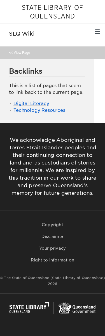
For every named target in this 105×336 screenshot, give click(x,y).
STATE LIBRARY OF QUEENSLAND (52, 12)
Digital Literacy (31, 103)
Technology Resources (39, 110)
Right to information (52, 260)
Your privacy (52, 248)
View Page (22, 52)
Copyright (52, 225)
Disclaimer (52, 236)
